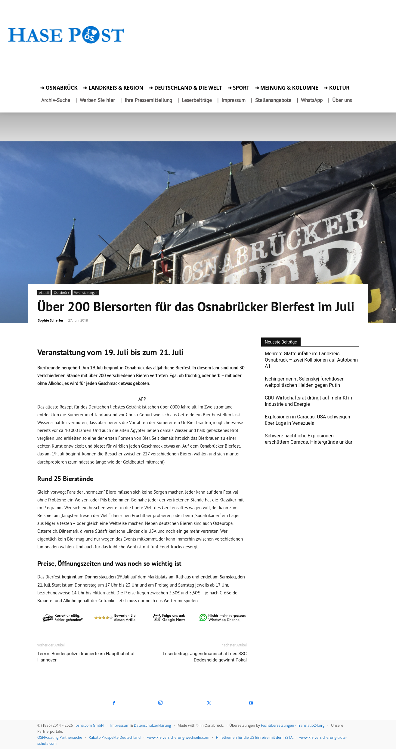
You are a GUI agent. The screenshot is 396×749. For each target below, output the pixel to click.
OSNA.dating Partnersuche (59, 737)
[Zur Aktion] (66, 53)
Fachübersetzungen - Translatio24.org (292, 725)
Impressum (119, 725)
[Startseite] (66, 42)
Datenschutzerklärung (152, 725)
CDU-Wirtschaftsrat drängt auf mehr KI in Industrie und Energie (308, 401)
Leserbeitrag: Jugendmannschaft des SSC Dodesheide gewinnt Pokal (205, 657)
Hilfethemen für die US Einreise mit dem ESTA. (255, 737)
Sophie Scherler (50, 320)
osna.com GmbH (90, 725)
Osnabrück (61, 293)
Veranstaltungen (85, 293)
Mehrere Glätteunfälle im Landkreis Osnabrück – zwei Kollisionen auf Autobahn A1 (311, 360)
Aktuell (44, 293)
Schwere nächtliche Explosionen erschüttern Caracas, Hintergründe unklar (308, 439)
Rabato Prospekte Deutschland (115, 737)
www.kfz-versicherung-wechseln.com (178, 737)
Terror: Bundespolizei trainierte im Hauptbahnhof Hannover (86, 657)
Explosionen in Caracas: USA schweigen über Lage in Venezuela (307, 420)
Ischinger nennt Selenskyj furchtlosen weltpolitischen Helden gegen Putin (305, 382)
